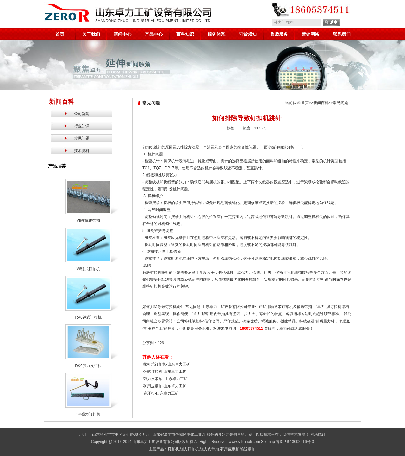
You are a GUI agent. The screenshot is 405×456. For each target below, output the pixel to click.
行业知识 (81, 126)
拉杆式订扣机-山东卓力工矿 (166, 364)
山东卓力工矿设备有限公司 (155, 442)
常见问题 (81, 138)
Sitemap (268, 442)
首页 (59, 34)
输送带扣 (247, 449)
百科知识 (185, 34)
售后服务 (279, 34)
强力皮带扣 (209, 449)
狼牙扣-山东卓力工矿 (161, 393)
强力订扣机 (189, 449)
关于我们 (91, 34)
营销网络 (310, 34)
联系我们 (342, 34)
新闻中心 (122, 34)
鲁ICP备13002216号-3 (295, 442)
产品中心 (154, 34)
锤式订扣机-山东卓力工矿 (164, 371)
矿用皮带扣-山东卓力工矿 (164, 386)
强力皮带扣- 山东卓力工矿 (165, 379)
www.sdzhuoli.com (244, 442)
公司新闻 (81, 113)
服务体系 (216, 34)
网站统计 (318, 434)
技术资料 (81, 150)
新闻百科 (320, 103)
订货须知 (248, 34)
